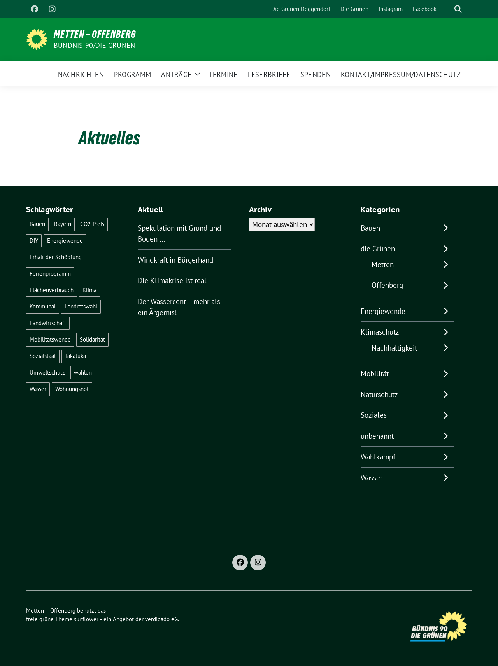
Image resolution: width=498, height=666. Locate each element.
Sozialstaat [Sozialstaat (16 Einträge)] (43, 355)
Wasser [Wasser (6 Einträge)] (38, 389)
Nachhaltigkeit (394, 347)
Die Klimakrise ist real (172, 280)
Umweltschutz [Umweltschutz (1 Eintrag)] (47, 372)
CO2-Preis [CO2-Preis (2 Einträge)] (92, 224)
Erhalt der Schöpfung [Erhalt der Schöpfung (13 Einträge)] (56, 257)
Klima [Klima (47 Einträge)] (89, 290)
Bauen (370, 228)
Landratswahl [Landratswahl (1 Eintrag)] (81, 306)
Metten (383, 264)
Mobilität (375, 373)
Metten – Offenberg (95, 34)
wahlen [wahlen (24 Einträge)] (83, 372)
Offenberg (387, 285)
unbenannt (377, 436)
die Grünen (378, 248)
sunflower (86, 619)
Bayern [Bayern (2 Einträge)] (62, 224)
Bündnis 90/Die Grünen (94, 45)
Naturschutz (379, 394)
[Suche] (447, 9)
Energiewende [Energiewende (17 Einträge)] (65, 240)
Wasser (371, 477)
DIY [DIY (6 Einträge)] (34, 240)
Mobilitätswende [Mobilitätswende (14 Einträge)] (50, 339)
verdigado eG (161, 619)
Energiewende (383, 311)
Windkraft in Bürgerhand (175, 260)
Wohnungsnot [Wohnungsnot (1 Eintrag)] (72, 389)
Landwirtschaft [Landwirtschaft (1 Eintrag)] (48, 323)
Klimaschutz (380, 332)
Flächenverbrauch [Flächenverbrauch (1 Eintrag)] (52, 290)
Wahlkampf (378, 456)
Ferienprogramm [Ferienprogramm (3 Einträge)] (50, 273)
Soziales (374, 415)
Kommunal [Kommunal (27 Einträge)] (43, 306)
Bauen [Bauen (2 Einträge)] (37, 224)
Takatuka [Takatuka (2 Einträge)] (75, 355)
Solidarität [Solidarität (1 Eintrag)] (92, 339)
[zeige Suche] (458, 9)
